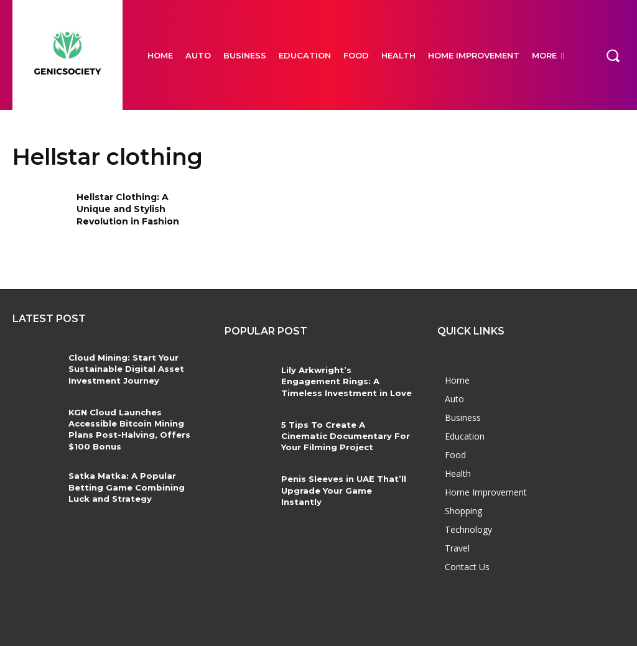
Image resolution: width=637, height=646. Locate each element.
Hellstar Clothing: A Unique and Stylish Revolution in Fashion (128, 209)
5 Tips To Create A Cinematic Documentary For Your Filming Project (345, 436)
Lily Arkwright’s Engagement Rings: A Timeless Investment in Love (346, 381)
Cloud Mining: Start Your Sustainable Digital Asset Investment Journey (124, 369)
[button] (613, 55)
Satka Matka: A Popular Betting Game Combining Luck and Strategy (124, 486)
